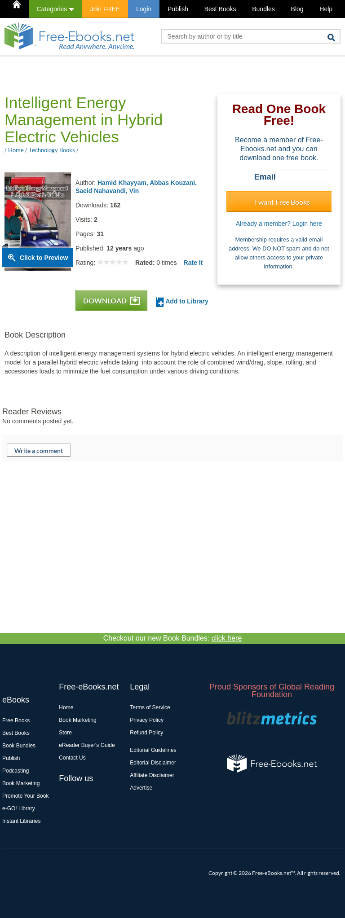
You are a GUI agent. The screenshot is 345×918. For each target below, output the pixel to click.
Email (265, 176)
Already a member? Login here (279, 223)
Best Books (220, 9)
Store (65, 732)
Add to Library (182, 302)
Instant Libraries (21, 821)
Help (325, 9)
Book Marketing (21, 783)
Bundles (263, 9)
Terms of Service (150, 707)
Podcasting (15, 771)
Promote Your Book (25, 796)
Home (66, 707)
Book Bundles (18, 745)
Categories (55, 9)
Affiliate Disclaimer (152, 775)
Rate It (193, 262)
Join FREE (105, 9)
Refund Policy (146, 732)
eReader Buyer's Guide (87, 745)
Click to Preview (44, 257)
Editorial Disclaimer (153, 763)
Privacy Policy (147, 720)
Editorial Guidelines (153, 750)
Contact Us (72, 758)
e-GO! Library (18, 808)
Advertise (141, 788)
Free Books (16, 720)
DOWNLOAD (111, 300)
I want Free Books (282, 202)
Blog (297, 9)
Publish (178, 9)
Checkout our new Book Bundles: (172, 638)
